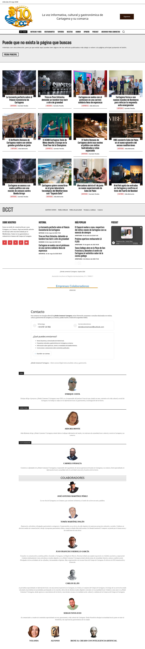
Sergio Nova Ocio (72, 613)
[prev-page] (40, 258)
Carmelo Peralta (23, 106)
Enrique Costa (72, 394)
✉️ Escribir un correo (42, 354)
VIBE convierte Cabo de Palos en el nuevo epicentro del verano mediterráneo (125, 143)
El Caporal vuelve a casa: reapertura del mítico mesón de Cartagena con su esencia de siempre (90, 230)
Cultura (120, 194)
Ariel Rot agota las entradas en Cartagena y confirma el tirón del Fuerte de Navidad (126, 188)
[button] (123, 31)
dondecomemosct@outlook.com (91, 327)
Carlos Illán (72, 583)
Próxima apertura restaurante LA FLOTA (88, 240)
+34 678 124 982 (44, 327)
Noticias (13, 106)
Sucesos (49, 106)
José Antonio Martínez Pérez (72, 496)
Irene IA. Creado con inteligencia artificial (93, 641)
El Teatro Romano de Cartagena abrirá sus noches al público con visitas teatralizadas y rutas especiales (90, 145)
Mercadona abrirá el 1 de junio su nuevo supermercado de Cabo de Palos (90, 188)
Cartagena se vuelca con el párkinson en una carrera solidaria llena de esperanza (90, 100)
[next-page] (43, 258)
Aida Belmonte (94, 106)
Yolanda (34, 641)
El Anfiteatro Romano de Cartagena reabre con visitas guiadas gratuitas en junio (19, 143)
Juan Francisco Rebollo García (72, 551)
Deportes (85, 106)
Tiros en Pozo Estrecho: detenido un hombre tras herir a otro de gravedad (55, 100)
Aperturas (78, 235)
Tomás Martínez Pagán (72, 522)
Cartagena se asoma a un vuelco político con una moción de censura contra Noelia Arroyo (19, 189)
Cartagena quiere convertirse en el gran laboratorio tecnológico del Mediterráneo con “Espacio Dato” (55, 189)
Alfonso (55, 641)
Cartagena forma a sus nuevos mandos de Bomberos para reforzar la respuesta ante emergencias (125, 101)
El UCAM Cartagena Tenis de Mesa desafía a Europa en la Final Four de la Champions (55, 143)
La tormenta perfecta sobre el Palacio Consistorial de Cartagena (19, 100)
